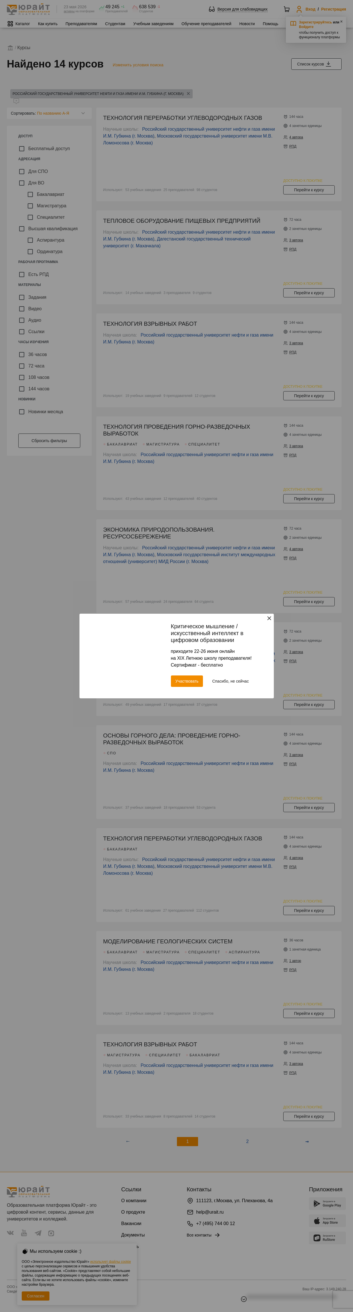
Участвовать (187, 681)
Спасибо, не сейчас (230, 681)
